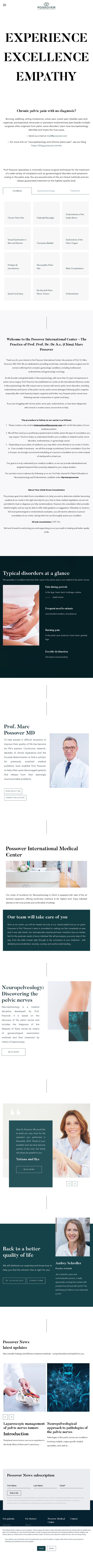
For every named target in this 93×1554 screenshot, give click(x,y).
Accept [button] (41, 1548)
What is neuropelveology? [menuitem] (32, 1526)
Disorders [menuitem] (7, 1525)
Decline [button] (51, 1548)
